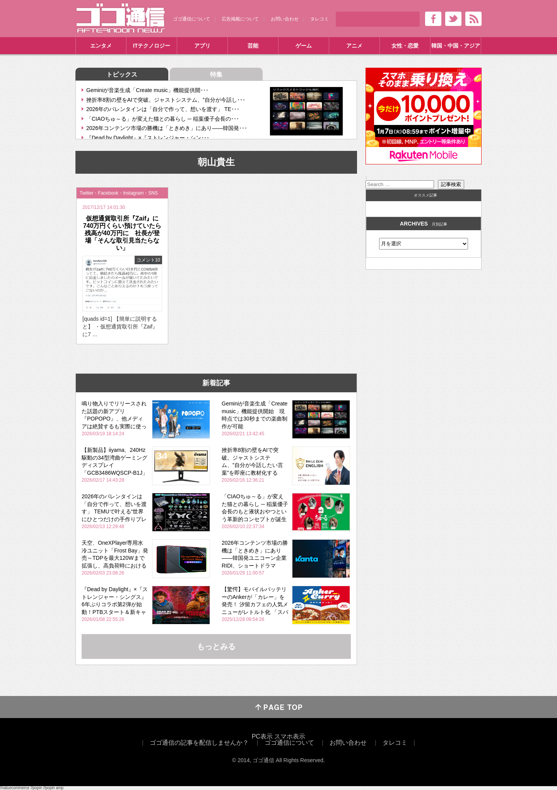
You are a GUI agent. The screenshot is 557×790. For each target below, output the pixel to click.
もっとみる (216, 646)
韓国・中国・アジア (455, 46)
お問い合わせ (285, 19)
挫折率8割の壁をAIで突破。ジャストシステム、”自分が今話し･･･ (165, 100)
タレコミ (319, 19)
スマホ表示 (289, 736)
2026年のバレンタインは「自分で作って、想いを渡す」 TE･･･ (162, 109)
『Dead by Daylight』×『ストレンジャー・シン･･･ (147, 138)
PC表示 (262, 736)
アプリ (202, 46)
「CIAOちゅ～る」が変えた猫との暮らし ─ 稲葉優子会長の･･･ (162, 119)
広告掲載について (240, 19)
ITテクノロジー (151, 46)
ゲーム (304, 46)
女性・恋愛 (405, 46)
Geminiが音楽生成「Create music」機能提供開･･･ (147, 90)
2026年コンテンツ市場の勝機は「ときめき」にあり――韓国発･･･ (166, 128)
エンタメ (101, 46)
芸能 (253, 46)
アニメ (354, 46)
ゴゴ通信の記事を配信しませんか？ (199, 742)
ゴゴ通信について (191, 19)
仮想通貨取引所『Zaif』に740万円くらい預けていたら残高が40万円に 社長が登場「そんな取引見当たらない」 (122, 233)
